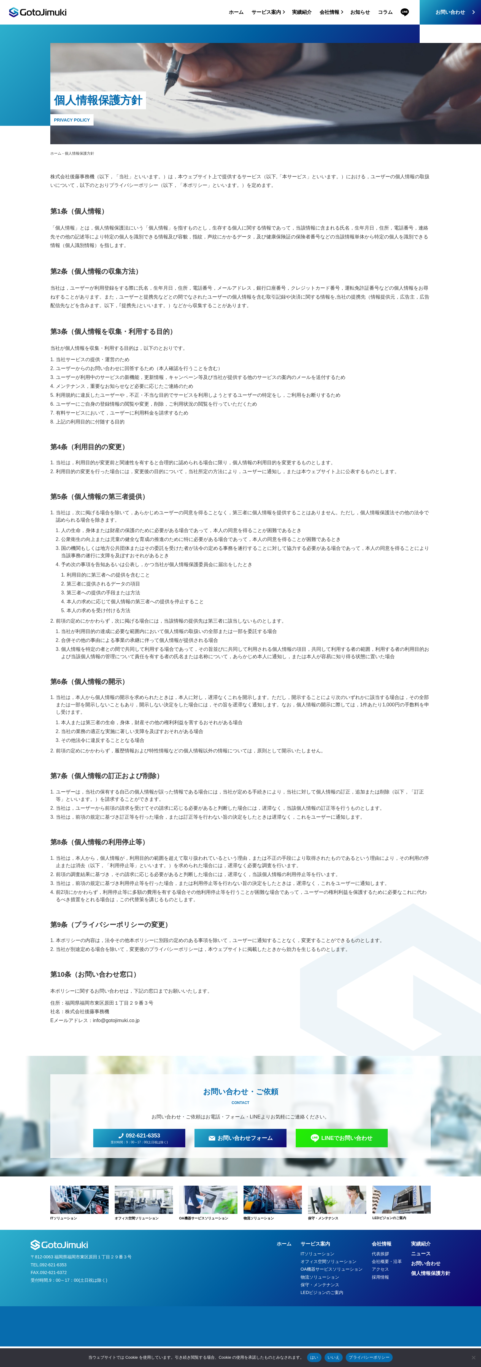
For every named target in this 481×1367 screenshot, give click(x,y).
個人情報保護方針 (430, 1273)
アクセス (380, 1269)
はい (314, 1357)
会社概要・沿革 (387, 1261)
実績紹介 (302, 12)
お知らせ (360, 12)
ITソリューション (317, 1253)
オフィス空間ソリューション (328, 1261)
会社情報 (381, 1243)
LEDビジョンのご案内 (322, 1292)
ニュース (421, 1253)
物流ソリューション (320, 1277)
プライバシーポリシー (369, 1357)
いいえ (334, 1357)
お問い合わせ (450, 12)
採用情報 (380, 1277)
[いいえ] (473, 1357)
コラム (385, 12)
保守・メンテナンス (320, 1284)
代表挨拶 (380, 1253)
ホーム (236, 12)
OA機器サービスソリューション (332, 1269)
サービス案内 (315, 1243)
